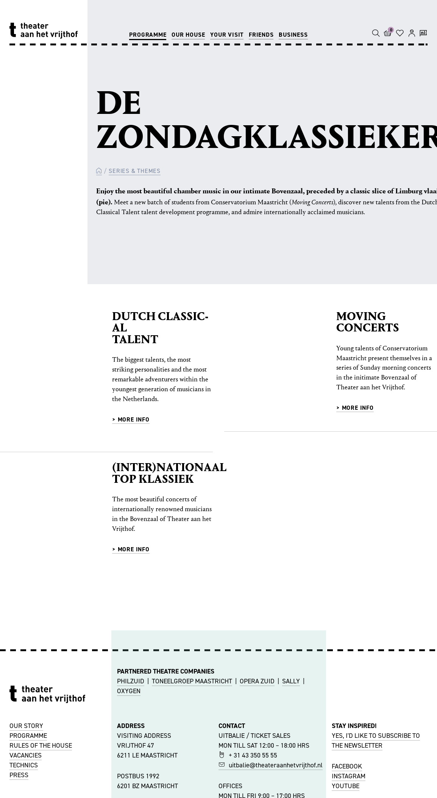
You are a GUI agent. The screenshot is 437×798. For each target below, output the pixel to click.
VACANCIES (25, 755)
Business (293, 35)
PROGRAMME (28, 735)
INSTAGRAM (348, 776)
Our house (188, 35)
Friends (261, 35)
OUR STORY (26, 725)
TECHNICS (23, 765)
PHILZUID (130, 681)
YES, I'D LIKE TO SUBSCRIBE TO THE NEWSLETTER (376, 740)
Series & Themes (135, 171)
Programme (147, 35)
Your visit (226, 35)
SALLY (291, 681)
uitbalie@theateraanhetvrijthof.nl (270, 765)
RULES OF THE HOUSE (40, 745)
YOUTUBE (345, 785)
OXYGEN (128, 690)
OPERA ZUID (257, 681)
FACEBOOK (347, 766)
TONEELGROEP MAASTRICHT (192, 681)
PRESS (18, 774)
